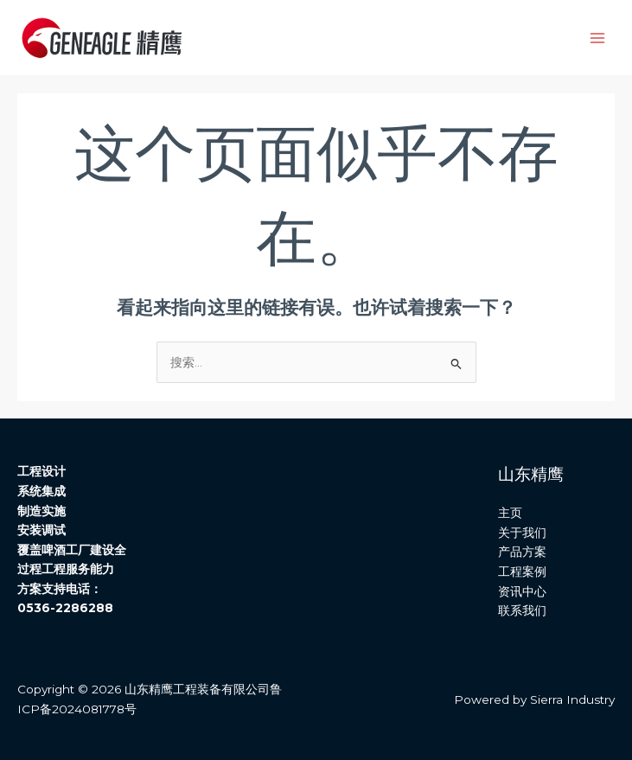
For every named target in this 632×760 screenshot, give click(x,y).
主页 (510, 513)
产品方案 (522, 552)
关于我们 (522, 533)
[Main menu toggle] (598, 37)
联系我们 (522, 610)
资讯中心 (522, 591)
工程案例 (522, 571)
